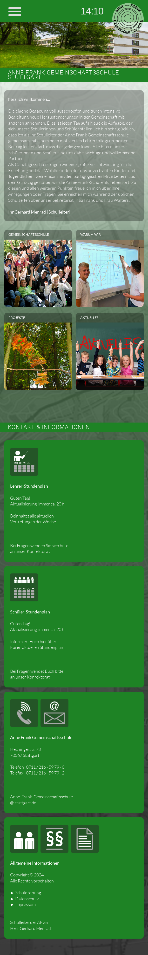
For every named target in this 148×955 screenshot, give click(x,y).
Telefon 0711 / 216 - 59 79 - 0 (37, 767)
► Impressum (22, 904)
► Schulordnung (25, 892)
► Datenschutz (24, 898)
